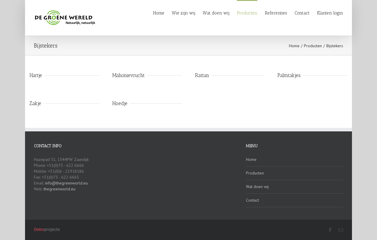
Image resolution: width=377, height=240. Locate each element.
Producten (247, 13)
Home (158, 13)
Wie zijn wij (183, 13)
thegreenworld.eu (59, 189)
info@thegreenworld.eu (66, 183)
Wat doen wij (216, 13)
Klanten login (330, 13)
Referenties (276, 13)
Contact (302, 13)
